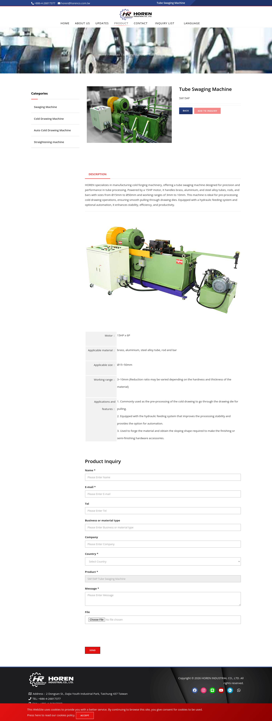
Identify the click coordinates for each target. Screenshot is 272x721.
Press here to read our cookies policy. (51, 715)
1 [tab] (126, 146)
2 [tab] (132, 146)
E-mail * (90, 487)
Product (121, 23)
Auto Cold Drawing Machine (52, 130)
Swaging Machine (134, 54)
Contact (140, 23)
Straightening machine (49, 142)
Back (186, 110)
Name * (90, 470)
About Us (82, 23)
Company (91, 537)
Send (93, 650)
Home (65, 23)
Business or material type (102, 520)
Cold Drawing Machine (49, 118)
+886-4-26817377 (44, 3)
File (87, 612)
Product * (91, 572)
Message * (92, 588)
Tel (87, 503)
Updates (102, 23)
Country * (91, 554)
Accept (85, 715)
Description (97, 174)
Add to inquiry (207, 110)
